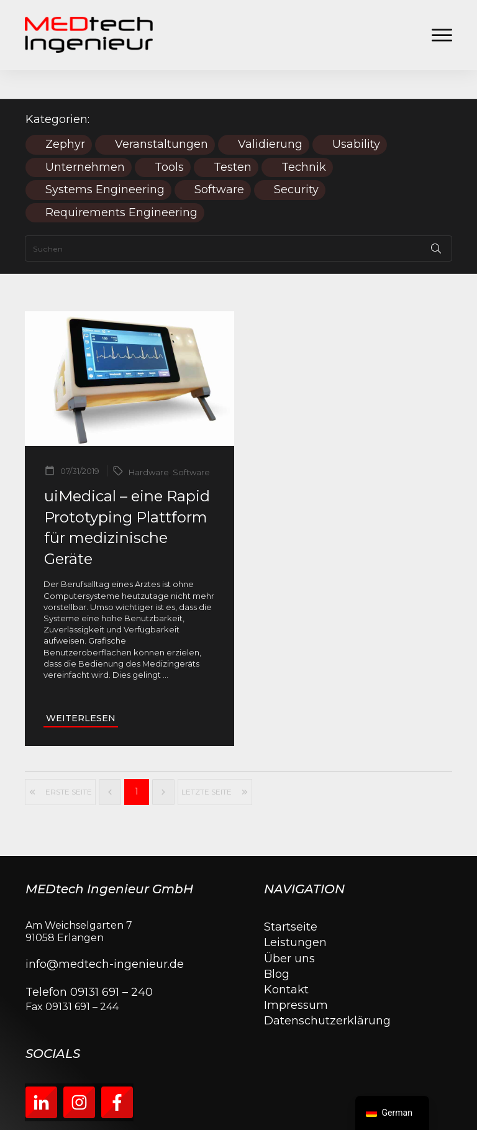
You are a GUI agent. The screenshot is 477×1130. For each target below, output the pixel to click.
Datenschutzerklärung (327, 992)
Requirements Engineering (121, 184)
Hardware (149, 444)
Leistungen (295, 914)
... (165, 646)
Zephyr (65, 115)
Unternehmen (85, 138)
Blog (276, 945)
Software (219, 161)
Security (296, 161)
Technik (303, 138)
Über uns (289, 930)
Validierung (270, 115)
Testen (233, 138)
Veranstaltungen (161, 115)
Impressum (296, 976)
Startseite (290, 898)
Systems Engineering (105, 161)
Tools (169, 138)
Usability (356, 115)
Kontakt (286, 961)
